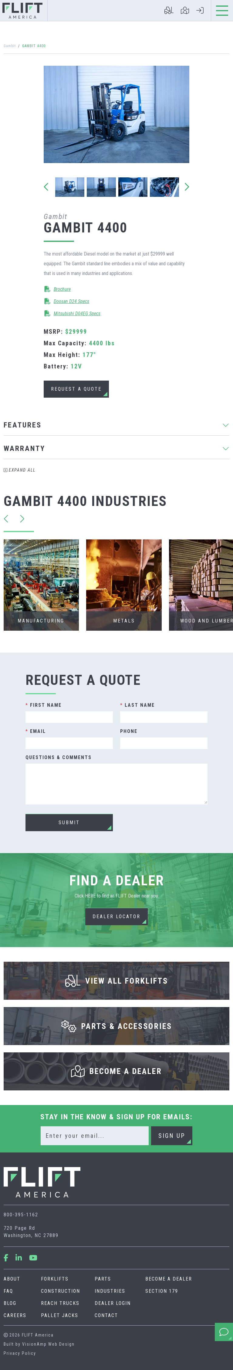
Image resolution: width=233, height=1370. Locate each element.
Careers (15, 1315)
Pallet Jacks (59, 1315)
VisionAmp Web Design (48, 1344)
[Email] (95, 1135)
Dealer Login (113, 1303)
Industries (110, 1291)
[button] (76, 389)
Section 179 (161, 1291)
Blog (10, 1303)
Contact (106, 1315)
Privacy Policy (20, 1353)
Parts (103, 1279)
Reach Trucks (60, 1303)
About (12, 1279)
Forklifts (55, 1279)
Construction (60, 1291)
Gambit (10, 46)
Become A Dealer (168, 1279)
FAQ (8, 1291)
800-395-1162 (21, 1215)
